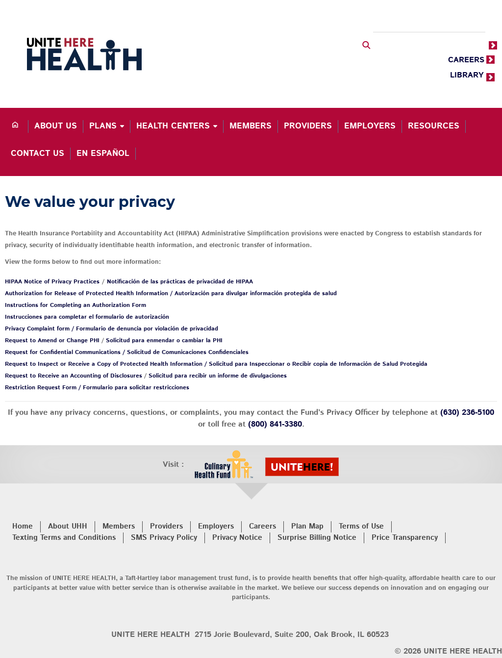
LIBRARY (467, 75)
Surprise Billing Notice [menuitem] (316, 537)
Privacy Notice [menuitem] (237, 537)
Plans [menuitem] (103, 126)
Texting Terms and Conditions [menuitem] (64, 537)
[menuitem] (16, 126)
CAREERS (466, 60)
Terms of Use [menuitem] (361, 526)
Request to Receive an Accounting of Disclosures (73, 376)
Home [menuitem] (22, 526)
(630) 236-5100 (467, 412)
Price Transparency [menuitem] (405, 537)
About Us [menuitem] (55, 126)
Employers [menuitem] (370, 126)
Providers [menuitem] (308, 126)
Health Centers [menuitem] (173, 126)
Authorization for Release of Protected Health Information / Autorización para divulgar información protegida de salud (171, 293)
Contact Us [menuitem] (37, 153)
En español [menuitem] (102, 153)
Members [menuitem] (250, 126)
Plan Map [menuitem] (307, 526)
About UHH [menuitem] (67, 526)
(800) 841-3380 (275, 424)
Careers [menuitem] (262, 526)
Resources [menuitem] (433, 126)
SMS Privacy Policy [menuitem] (164, 537)
